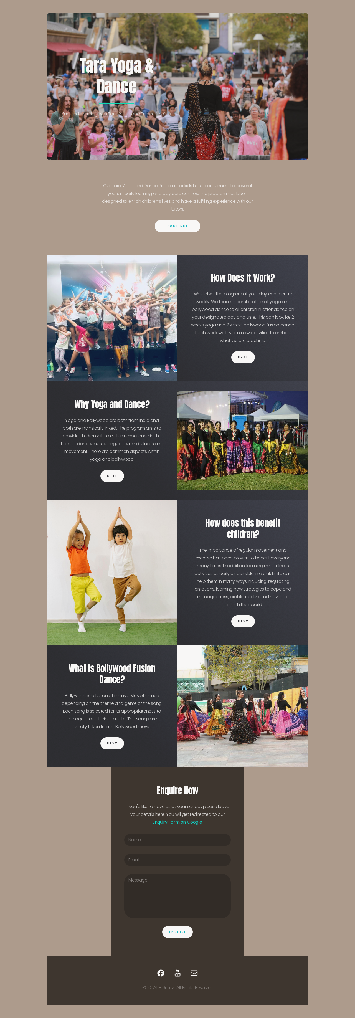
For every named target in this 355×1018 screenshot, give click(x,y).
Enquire (178, 932)
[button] (161, 973)
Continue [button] (177, 226)
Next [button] (243, 357)
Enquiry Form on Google (177, 822)
